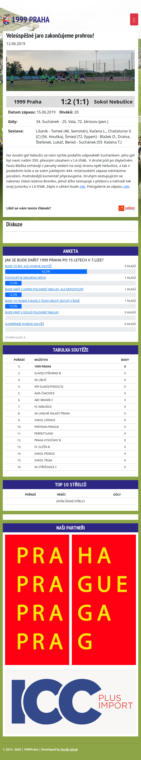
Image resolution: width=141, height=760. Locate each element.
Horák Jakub (69, 749)
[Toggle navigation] (134, 19)
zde (82, 186)
